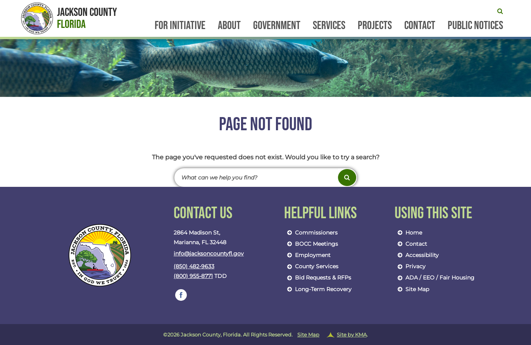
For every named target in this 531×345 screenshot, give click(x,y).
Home (408, 232)
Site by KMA (352, 334)
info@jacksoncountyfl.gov (209, 253)
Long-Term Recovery (318, 289)
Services (329, 26)
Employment (307, 255)
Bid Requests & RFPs (317, 277)
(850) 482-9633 (194, 266)
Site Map (412, 289)
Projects (375, 26)
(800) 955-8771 (193, 276)
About (229, 26)
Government (276, 26)
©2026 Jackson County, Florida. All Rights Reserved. (265, 334)
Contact (419, 26)
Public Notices (475, 26)
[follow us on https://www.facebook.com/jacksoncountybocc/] (181, 295)
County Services (311, 266)
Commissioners (311, 232)
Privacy (410, 266)
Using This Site (433, 213)
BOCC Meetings (311, 243)
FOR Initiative (180, 26)
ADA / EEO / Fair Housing (434, 277)
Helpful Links (320, 213)
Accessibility (417, 255)
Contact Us (203, 213)
